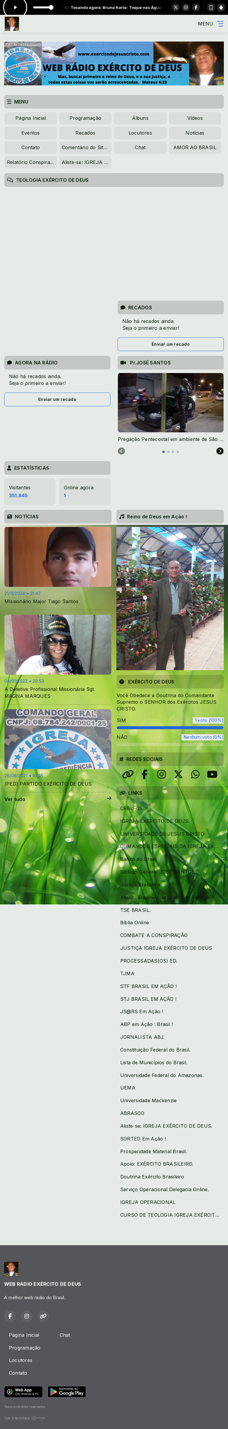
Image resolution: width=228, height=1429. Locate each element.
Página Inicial (30, 118)
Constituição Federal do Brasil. (155, 1050)
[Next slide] (220, 451)
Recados (85, 133)
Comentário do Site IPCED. (87, 147)
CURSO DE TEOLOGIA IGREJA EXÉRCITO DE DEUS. (172, 1215)
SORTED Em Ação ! (143, 1139)
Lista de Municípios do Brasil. (153, 1062)
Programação (85, 118)
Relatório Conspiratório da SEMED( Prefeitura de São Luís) (32, 162)
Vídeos (195, 118)
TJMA (127, 973)
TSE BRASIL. (135, 910)
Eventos (30, 133)
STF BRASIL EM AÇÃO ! (148, 986)
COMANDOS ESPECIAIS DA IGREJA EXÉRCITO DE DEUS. (172, 846)
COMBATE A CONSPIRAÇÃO (154, 935)
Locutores (140, 133)
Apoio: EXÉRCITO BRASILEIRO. (156, 1164)
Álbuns (140, 118)
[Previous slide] (121, 451)
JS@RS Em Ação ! (141, 1011)
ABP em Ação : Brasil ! (146, 1024)
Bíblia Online (134, 922)
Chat (140, 147)
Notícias (195, 133)
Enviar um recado (171, 344)
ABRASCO (132, 1113)
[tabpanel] (171, 408)
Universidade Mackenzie (148, 1100)
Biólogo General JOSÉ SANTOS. (158, 872)
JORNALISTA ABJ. (142, 1037)
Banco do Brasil (138, 859)
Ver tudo (57, 799)
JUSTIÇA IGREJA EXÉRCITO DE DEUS (166, 948)
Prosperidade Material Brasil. (153, 1151)
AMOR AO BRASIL (194, 147)
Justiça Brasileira (140, 885)
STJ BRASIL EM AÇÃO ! (148, 999)
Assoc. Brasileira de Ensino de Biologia (165, 897)
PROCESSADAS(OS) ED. (149, 961)
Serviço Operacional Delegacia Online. (164, 1189)
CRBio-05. (131, 808)
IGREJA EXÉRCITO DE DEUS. (155, 821)
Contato (30, 147)
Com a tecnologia (25, 1418)
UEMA (127, 1088)
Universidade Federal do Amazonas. (162, 1075)
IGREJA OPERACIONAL (147, 1202)
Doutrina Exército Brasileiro (152, 1177)
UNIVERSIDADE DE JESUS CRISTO (162, 834)
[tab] (163, 452)
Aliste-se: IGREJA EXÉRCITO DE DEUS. (87, 162)
